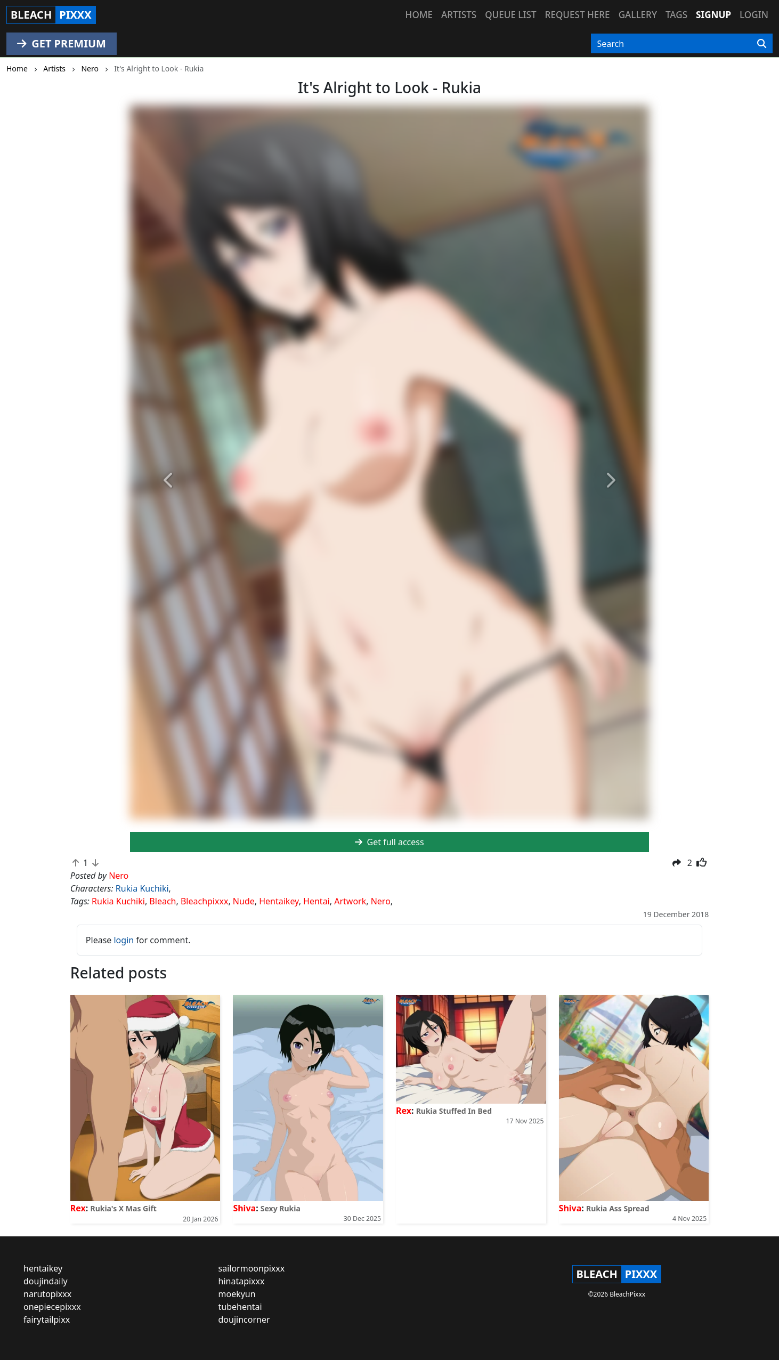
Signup (713, 15)
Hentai (316, 901)
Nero (381, 901)
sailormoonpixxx (251, 1268)
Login (754, 15)
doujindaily (45, 1281)
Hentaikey (278, 901)
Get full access (389, 842)
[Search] (762, 44)
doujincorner (244, 1319)
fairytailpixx (46, 1319)
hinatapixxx (241, 1281)
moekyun (237, 1294)
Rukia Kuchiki (142, 888)
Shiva (244, 1208)
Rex (78, 1208)
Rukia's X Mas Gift (123, 1208)
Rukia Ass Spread (618, 1208)
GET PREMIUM (61, 43)
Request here (577, 15)
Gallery (638, 15)
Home (419, 15)
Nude (244, 901)
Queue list (510, 15)
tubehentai (240, 1307)
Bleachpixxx (204, 901)
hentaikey (42, 1268)
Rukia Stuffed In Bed (454, 1111)
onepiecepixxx (52, 1307)
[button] (169, 481)
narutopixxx (47, 1294)
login (123, 940)
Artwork (350, 901)
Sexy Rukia (281, 1208)
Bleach (162, 901)
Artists (458, 15)
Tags (676, 15)
